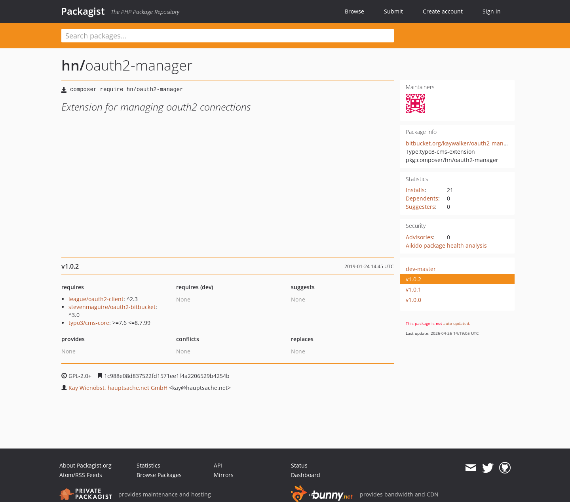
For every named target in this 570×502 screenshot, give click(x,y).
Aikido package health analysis (446, 245)
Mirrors (224, 475)
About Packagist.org (85, 465)
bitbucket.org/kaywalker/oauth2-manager (460, 143)
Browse (354, 11)
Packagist (83, 11)
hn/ (73, 65)
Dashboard (305, 475)
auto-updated (456, 323)
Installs (415, 190)
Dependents (422, 198)
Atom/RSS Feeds (80, 475)
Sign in (492, 11)
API (218, 465)
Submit (393, 11)
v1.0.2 (413, 279)
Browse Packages (159, 475)
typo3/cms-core (88, 322)
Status (299, 465)
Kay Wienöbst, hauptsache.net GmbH (117, 387)
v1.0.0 (413, 299)
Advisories (419, 237)
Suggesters (420, 206)
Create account (443, 11)
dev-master (421, 269)
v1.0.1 (413, 289)
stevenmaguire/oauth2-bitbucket (112, 307)
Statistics (148, 465)
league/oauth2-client (96, 299)
